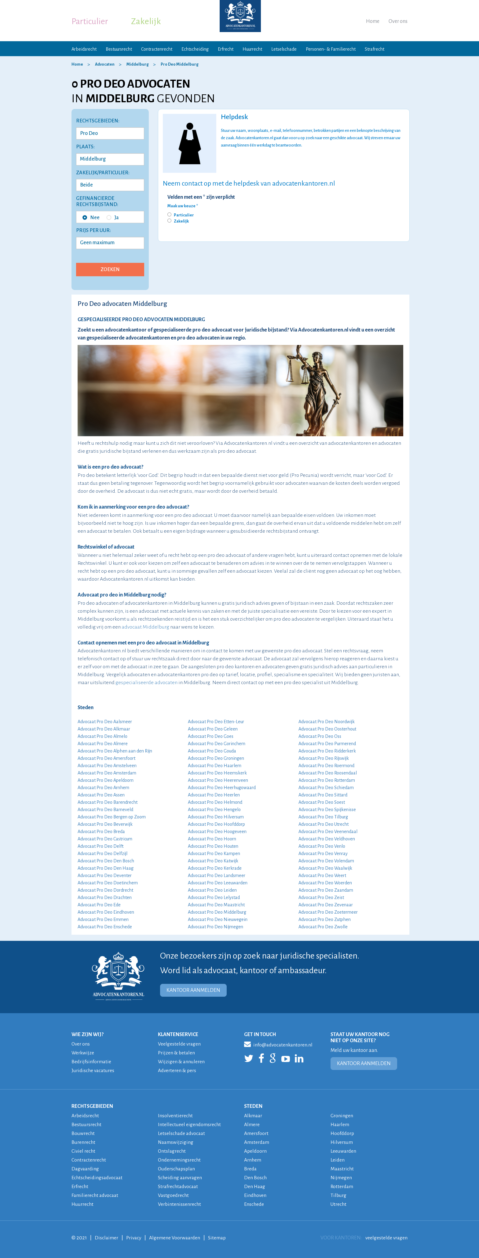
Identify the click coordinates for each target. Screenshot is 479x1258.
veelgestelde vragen (386, 1238)
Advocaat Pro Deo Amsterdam (107, 772)
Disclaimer (107, 1238)
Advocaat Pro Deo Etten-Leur (216, 721)
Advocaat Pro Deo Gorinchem (216, 743)
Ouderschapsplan (177, 1169)
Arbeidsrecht (84, 49)
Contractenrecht (156, 49)
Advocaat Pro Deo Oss (319, 736)
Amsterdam (257, 1142)
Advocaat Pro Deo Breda (101, 831)
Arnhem (252, 1160)
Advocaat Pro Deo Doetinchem (108, 882)
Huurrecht (252, 49)
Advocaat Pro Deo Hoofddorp (216, 824)
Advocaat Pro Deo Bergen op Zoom (112, 816)
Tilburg (339, 1195)
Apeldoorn (255, 1151)
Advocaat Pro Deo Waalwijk (325, 868)
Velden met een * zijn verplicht (201, 197)
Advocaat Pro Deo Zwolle (323, 926)
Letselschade (284, 49)
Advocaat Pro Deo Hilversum (216, 816)
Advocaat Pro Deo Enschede (105, 926)
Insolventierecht (175, 1115)
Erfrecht (225, 49)
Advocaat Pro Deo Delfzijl (102, 853)
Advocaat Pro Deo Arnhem (103, 787)
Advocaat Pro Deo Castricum (105, 838)
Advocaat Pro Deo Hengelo (214, 809)
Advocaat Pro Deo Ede (99, 904)
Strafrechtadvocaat (179, 1186)
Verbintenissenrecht (179, 1204)
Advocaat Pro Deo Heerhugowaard (222, 787)
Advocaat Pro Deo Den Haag (105, 868)
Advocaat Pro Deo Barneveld (105, 809)
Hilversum (342, 1142)
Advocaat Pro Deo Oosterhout (327, 729)
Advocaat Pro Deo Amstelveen (107, 765)
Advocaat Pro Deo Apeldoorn (105, 780)
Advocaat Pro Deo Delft (100, 846)
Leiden (338, 1160)
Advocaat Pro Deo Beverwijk (105, 824)
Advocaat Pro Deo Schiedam (326, 787)
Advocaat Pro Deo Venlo (321, 846)
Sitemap (219, 1238)
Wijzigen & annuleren (182, 1061)
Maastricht (342, 1169)
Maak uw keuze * (182, 206)
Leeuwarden (344, 1151)
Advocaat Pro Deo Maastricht (216, 904)
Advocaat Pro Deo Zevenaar (325, 904)
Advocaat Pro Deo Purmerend (327, 743)
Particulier (89, 21)
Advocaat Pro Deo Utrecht (323, 824)
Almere (252, 1124)
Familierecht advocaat (95, 1195)
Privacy (134, 1238)
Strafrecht (374, 49)
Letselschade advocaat (182, 1133)
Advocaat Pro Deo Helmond (215, 802)
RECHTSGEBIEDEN (92, 1106)
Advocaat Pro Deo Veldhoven (326, 838)
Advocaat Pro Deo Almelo (102, 736)
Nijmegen (341, 1177)
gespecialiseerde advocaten (146, 682)
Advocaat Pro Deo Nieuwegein (217, 919)
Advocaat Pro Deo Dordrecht (105, 890)
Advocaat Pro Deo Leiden (212, 890)
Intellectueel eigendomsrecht (189, 1124)
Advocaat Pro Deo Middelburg (217, 912)
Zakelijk (146, 21)
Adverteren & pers (177, 1070)
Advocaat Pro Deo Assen (101, 794)
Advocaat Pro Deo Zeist (321, 897)
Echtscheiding (195, 49)
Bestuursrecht (119, 49)
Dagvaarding (86, 1169)
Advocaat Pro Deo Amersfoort (106, 758)
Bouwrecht (83, 1133)
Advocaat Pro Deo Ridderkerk (327, 751)
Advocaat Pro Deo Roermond (326, 765)
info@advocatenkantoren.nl (279, 1044)
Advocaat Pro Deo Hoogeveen (217, 831)
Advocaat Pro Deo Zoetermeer (328, 912)
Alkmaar (253, 1115)
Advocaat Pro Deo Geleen (213, 729)
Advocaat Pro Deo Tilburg (323, 816)
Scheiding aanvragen (180, 1177)
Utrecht (339, 1204)
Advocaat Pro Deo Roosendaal (327, 772)
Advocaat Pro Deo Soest (321, 802)
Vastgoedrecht (173, 1195)
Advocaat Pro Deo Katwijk (213, 860)
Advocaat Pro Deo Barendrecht (107, 802)
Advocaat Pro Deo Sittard (322, 794)
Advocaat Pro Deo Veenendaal (327, 831)
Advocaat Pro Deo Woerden (325, 882)
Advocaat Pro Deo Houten (213, 846)
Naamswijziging (176, 1142)
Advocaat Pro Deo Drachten (105, 897)
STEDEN (253, 1106)
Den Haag (255, 1186)
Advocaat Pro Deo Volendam (326, 860)
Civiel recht (83, 1151)
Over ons (398, 21)
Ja (113, 217)
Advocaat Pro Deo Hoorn (212, 838)
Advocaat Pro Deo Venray (323, 853)
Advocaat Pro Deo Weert (322, 875)
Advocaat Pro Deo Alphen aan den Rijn (115, 751)
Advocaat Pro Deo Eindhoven (106, 912)
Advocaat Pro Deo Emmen (103, 919)
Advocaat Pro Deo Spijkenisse (327, 809)
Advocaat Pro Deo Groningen (216, 758)
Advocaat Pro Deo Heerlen (214, 794)
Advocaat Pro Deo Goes (210, 736)
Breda (250, 1169)
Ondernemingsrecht (179, 1160)
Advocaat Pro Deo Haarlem (214, 765)
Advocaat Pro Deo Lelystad (214, 897)
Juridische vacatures (93, 1070)
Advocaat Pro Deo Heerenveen (218, 780)
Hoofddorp (343, 1133)
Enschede (254, 1204)
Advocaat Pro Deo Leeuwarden (217, 882)
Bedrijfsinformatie (91, 1061)
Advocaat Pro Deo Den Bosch (106, 860)
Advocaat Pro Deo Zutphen (324, 919)
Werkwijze (83, 1053)
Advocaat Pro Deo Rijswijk (323, 758)
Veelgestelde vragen (180, 1044)
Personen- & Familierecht (331, 49)
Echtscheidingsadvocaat (98, 1177)
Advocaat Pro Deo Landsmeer (216, 875)
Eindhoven (255, 1195)
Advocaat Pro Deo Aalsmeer (105, 721)
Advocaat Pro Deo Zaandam (325, 890)
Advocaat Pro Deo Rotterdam (326, 780)
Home (372, 21)
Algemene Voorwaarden (177, 1238)
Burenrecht (83, 1142)
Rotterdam (342, 1186)
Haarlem (340, 1124)
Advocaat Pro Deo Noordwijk (326, 721)
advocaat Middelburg (145, 627)
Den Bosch (255, 1177)
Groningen (342, 1115)
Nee (91, 217)
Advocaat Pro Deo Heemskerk (217, 772)
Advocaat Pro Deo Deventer (105, 875)
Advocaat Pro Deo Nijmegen (215, 926)
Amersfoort (256, 1133)
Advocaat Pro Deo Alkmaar (104, 729)
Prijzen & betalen (177, 1053)
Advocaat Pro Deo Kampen (214, 853)
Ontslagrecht (172, 1151)
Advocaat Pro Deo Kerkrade (215, 868)
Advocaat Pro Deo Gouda (212, 751)
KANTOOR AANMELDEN (193, 990)
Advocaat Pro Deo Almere (103, 743)
